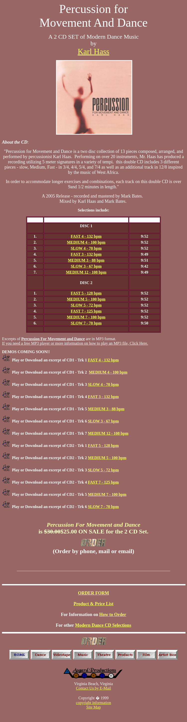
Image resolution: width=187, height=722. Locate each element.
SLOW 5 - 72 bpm (86, 305)
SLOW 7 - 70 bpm (86, 323)
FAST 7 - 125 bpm (86, 311)
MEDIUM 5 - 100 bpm (86, 299)
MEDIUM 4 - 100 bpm (86, 242)
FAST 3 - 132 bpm (86, 254)
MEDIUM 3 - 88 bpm (86, 260)
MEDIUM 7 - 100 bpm (86, 317)
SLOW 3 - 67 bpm (86, 266)
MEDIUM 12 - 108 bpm (86, 272)
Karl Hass (93, 51)
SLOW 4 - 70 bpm (86, 248)
